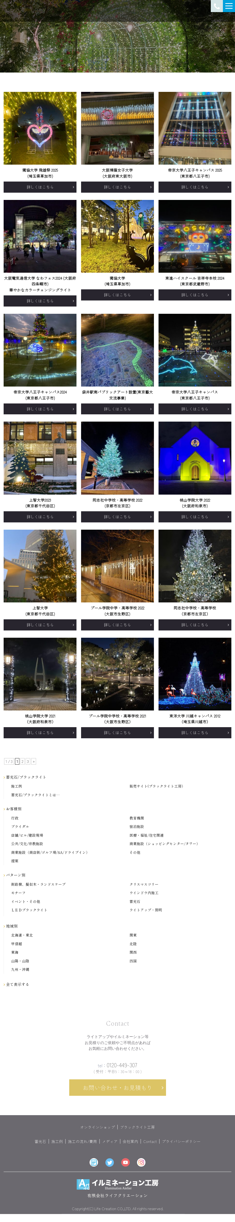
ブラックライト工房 (137, 1131)
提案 (14, 861)
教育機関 (136, 818)
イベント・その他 (25, 901)
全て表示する (16, 984)
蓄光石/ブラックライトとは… (35, 795)
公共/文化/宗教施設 (27, 843)
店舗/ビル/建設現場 (27, 835)
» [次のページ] (34, 761)
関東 (133, 935)
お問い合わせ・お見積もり (117, 1092)
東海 (14, 952)
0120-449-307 (117, 1069)
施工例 (16, 786)
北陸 (133, 944)
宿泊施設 (136, 826)
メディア (110, 1145)
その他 (134, 852)
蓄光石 (134, 901)
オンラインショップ (97, 1131)
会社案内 (130, 1145)
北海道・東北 (22, 935)
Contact (150, 1145)
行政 (14, 818)
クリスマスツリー (144, 884)
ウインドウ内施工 (144, 893)
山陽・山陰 (20, 961)
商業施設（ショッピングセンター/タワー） (164, 843)
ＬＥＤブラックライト (29, 910)
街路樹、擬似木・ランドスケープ (38, 884)
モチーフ (18, 893)
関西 (133, 952)
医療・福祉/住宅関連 (146, 835)
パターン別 (14, 875)
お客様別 (13, 808)
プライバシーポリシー (181, 1145)
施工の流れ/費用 (82, 1145)
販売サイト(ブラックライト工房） (157, 786)
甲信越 (16, 944)
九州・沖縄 (20, 969)
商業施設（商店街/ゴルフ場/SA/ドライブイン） (50, 852)
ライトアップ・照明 (145, 910)
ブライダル (20, 826)
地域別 (11, 926)
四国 (133, 961)
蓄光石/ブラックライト (25, 777)
